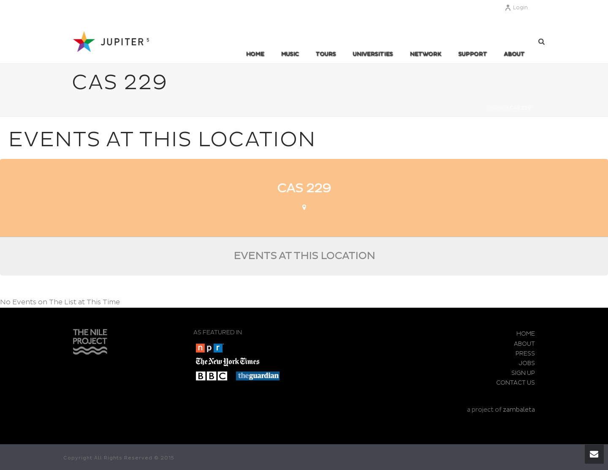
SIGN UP (523, 373)
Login (516, 8)
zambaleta (519, 409)
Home (255, 54)
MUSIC (290, 54)
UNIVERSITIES (373, 54)
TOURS (325, 54)
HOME (525, 333)
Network (425, 54)
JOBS (527, 363)
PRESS (525, 353)
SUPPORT (472, 54)
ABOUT (514, 54)
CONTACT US (515, 382)
